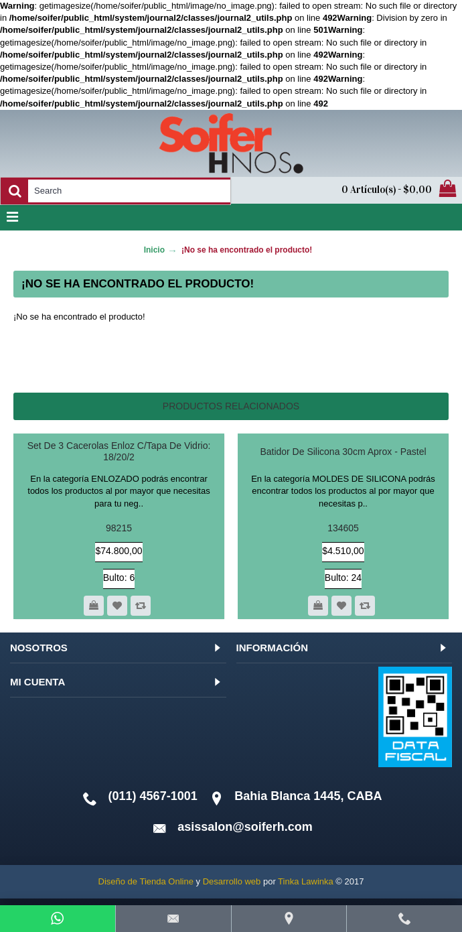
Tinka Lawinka (305, 881)
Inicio (154, 250)
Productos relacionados (231, 406)
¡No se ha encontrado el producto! (246, 250)
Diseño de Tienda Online (146, 881)
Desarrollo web (232, 881)
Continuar (404, 357)
